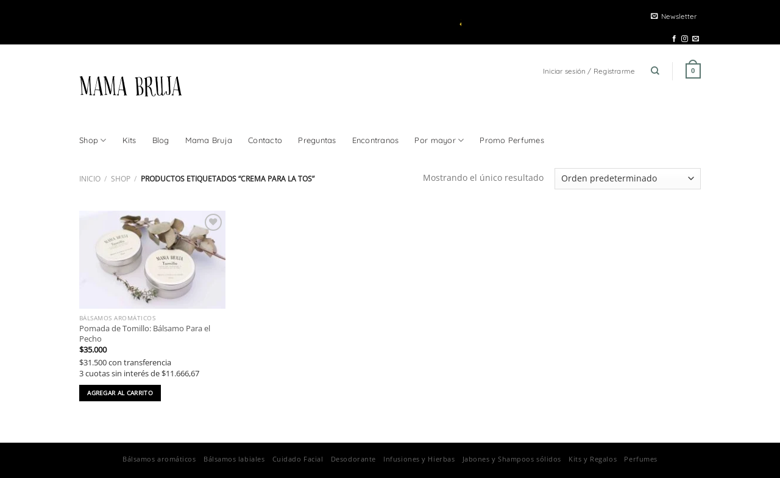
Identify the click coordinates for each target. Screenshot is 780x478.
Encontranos (375, 140)
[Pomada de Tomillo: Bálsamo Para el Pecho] (152, 260)
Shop (93, 140)
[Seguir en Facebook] (674, 39)
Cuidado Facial (298, 458)
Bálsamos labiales (234, 458)
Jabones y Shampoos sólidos (512, 458)
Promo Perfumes (512, 140)
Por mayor (439, 140)
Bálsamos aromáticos (159, 458)
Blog (160, 140)
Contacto (265, 140)
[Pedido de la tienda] (628, 178)
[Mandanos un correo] (695, 39)
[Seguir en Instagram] (684, 39)
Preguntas (317, 140)
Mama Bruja (209, 140)
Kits (129, 140)
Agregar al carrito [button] (120, 392)
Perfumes (640, 458)
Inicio (90, 178)
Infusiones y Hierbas (419, 458)
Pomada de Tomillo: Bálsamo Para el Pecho (144, 333)
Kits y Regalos (593, 458)
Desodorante (353, 458)
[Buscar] (655, 71)
